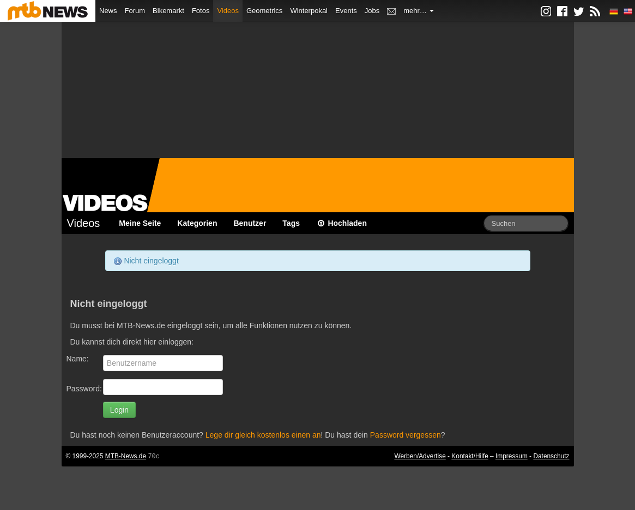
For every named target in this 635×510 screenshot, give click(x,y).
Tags (291, 223)
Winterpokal (309, 11)
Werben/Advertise (419, 456)
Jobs (372, 11)
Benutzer (249, 223)
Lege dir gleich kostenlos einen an (263, 435)
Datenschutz (551, 456)
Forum (135, 11)
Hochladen (341, 223)
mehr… (418, 11)
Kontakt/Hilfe (469, 456)
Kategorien (197, 223)
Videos (228, 11)
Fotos (201, 11)
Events (346, 11)
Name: (77, 358)
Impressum (511, 456)
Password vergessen (405, 435)
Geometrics (264, 11)
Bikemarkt (168, 11)
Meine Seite (140, 223)
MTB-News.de (125, 456)
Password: (84, 388)
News (108, 11)
